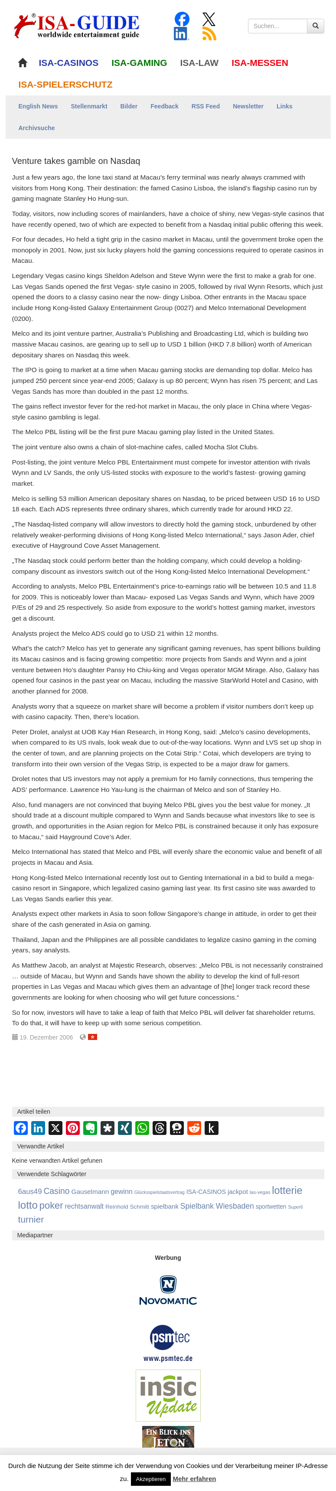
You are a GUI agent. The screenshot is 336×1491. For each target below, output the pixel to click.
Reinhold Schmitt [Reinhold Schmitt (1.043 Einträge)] (127, 1206)
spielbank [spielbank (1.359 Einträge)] (165, 1206)
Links (285, 106)
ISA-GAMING (139, 63)
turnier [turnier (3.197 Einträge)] (31, 1219)
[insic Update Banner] (168, 1395)
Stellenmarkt (89, 106)
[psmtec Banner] (168, 1342)
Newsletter (248, 106)
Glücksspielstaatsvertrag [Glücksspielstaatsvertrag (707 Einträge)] (159, 1192)
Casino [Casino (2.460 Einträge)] (56, 1191)
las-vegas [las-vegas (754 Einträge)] (260, 1192)
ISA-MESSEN (260, 63)
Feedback (164, 106)
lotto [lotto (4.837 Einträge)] (28, 1205)
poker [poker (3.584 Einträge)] (51, 1205)
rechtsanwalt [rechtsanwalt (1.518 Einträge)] (84, 1206)
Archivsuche (37, 127)
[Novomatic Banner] (168, 1289)
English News (38, 106)
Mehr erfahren (194, 1478)
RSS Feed (206, 106)
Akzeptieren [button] (151, 1479)
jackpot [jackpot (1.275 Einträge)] (238, 1191)
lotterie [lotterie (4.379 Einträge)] (287, 1190)
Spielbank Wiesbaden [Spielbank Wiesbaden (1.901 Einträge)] (217, 1206)
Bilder (129, 106)
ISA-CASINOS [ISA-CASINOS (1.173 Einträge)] (206, 1191)
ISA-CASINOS (69, 63)
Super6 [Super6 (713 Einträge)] (295, 1207)
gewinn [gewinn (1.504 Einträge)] (122, 1191)
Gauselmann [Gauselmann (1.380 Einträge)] (90, 1191)
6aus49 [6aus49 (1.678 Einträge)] (30, 1191)
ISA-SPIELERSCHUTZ (66, 84)
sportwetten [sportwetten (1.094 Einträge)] (271, 1206)
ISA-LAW (199, 63)
